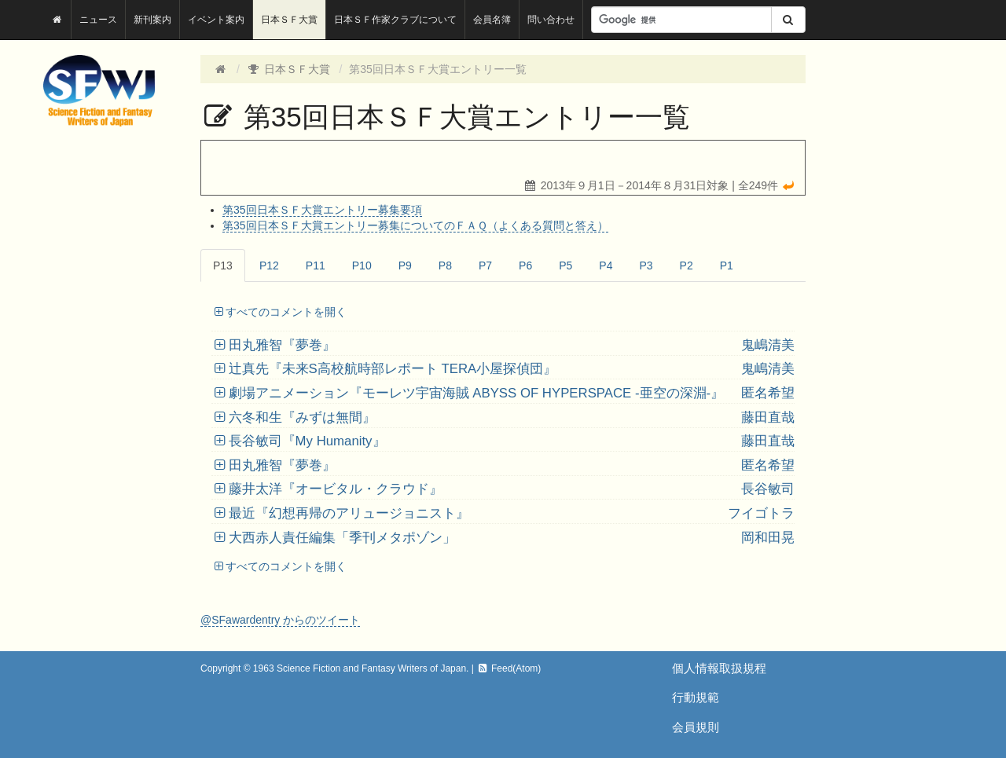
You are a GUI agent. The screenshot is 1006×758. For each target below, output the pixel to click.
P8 (445, 265)
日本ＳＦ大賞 (289, 19)
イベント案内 (216, 19)
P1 (726, 265)
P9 (405, 265)
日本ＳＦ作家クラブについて (395, 19)
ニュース (98, 19)
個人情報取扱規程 (719, 668)
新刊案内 (152, 19)
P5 (565, 265)
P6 (525, 265)
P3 (645, 265)
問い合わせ (551, 19)
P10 (362, 265)
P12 (269, 265)
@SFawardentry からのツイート (280, 619)
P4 (605, 265)
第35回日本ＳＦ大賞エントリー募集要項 (322, 209)
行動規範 (695, 697)
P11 (315, 265)
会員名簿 (492, 19)
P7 (485, 265)
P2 (686, 265)
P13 (223, 265)
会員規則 (695, 727)
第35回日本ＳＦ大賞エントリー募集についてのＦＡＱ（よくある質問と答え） (415, 225)
